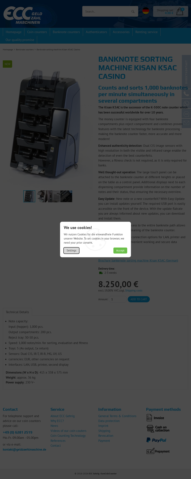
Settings (71, 250)
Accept (120, 250)
